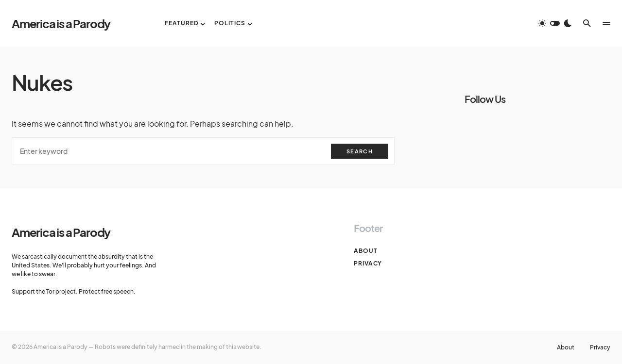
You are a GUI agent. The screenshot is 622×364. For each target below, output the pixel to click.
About (366, 250)
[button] (555, 23)
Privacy (368, 263)
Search (359, 151)
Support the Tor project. (45, 291)
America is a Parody (61, 23)
